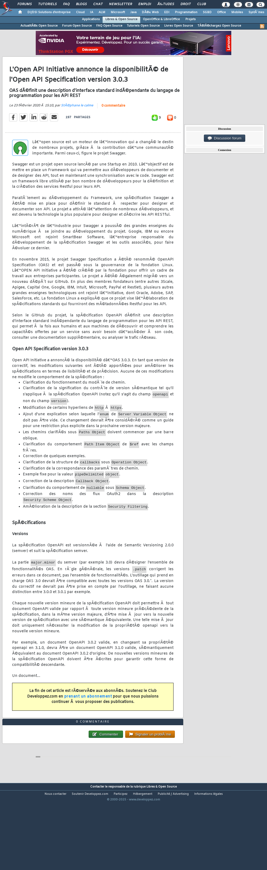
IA (91, 12)
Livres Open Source (178, 26)
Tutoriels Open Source (143, 26)
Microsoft (118, 12)
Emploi (144, 4)
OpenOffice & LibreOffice (161, 19)
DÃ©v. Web (150, 12)
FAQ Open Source (109, 26)
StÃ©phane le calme (77, 117)
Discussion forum (224, 138)
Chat (98, 4)
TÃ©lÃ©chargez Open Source (219, 26)
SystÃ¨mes (256, 12)
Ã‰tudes (166, 4)
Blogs (81, 4)
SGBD (207, 12)
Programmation (186, 12)
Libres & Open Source (121, 19)
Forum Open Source (77, 26)
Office (221, 12)
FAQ (66, 4)
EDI (166, 12)
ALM (102, 12)
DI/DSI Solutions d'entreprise (49, 12)
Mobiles (237, 12)
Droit (185, 4)
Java (133, 12)
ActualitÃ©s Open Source (39, 26)
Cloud (80, 12)
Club (201, 4)
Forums (24, 4)
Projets (190, 19)
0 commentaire (113, 117)
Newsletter (120, 4)
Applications (91, 19)
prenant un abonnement (88, 708)
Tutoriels (47, 4)
